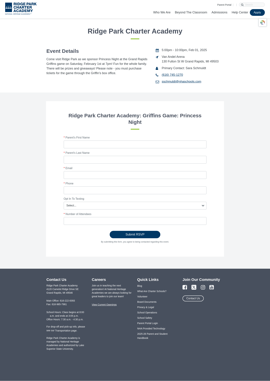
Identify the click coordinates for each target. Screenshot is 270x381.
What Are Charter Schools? (152, 291)
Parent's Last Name (77, 152)
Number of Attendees (77, 214)
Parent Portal (224, 4)
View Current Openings (104, 304)
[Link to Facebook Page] (185, 287)
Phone (69, 183)
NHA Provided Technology (151, 328)
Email (68, 168)
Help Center (240, 12)
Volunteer (142, 296)
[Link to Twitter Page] (194, 287)
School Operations (147, 312)
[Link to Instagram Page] (203, 287)
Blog (139, 286)
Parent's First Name (77, 137)
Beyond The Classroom (191, 12)
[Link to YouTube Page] (211, 287)
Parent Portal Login (147, 323)
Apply (257, 12)
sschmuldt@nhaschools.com (181, 81)
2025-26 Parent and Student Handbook (152, 335)
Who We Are (162, 12)
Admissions (219, 12)
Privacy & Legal (145, 307)
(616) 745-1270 (172, 75)
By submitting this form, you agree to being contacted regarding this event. (135, 242)
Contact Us (193, 298)
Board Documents (147, 301)
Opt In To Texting (74, 198)
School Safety (144, 317)
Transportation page (66, 330)
